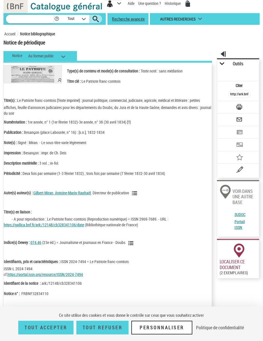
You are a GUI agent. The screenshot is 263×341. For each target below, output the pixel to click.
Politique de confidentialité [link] (220, 327)
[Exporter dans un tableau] (239, 133)
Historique (173, 3)
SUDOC (240, 214)
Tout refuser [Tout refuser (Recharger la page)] (102, 327)
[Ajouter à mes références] (239, 158)
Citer (239, 85)
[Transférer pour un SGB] (239, 145)
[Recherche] (30, 19)
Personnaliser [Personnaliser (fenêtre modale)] (162, 327)
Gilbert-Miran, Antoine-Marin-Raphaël (62, 192)
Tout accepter (46, 327)
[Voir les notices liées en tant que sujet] (131, 243)
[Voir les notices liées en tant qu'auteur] (135, 193)
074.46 (35, 242)
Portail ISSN (240, 224)
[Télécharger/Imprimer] (239, 108)
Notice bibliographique (37, 34)
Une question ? (149, 3)
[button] (57, 19)
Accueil (9, 34)
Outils (238, 64)
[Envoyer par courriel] (239, 120)
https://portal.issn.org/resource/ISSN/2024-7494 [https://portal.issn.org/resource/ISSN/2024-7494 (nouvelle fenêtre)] (45, 274)
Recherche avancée (128, 19)
